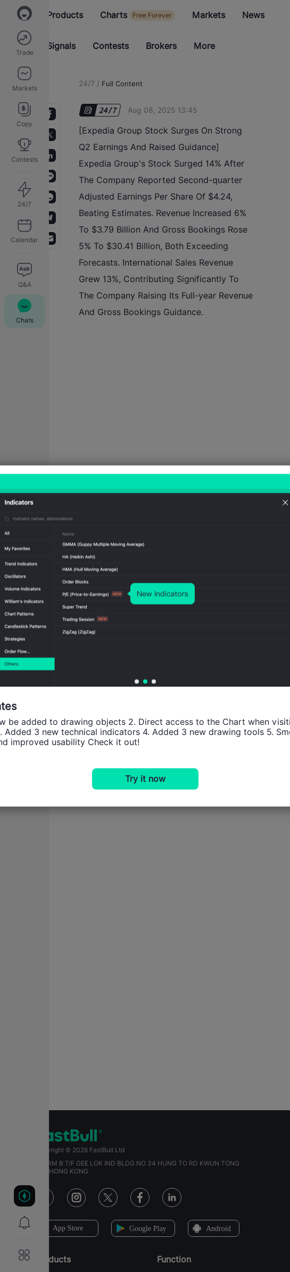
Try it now (145, 779)
